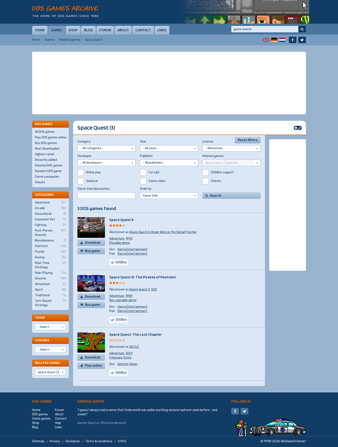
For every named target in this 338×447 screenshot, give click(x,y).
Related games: (213, 156)
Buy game (92, 251)
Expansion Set (50, 219)
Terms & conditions (98, 441)
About (123, 30)
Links (161, 30)
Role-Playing (50, 273)
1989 (129, 296)
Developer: (84, 156)
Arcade (50, 208)
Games (56, 30)
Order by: (146, 189)
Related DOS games (49, 165)
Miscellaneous (50, 240)
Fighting (50, 225)
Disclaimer (73, 441)
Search (215, 196)
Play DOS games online (50, 137)
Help (58, 423)
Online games (41, 418)
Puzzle (50, 252)
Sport (50, 290)
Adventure (116, 238)
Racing (50, 257)
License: (208, 141)
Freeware (115, 357)
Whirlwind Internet (293, 441)
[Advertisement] (169, 83)
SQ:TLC (134, 347)
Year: (143, 141)
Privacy (55, 441)
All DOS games (45, 132)
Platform (50, 246)
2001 (129, 353)
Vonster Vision (127, 364)
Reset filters (248, 140)
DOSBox (121, 262)
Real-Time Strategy (50, 265)
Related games (69, 40)
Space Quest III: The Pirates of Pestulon (142, 277)
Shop (73, 30)
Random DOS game (48, 171)
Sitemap (38, 441)
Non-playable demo (122, 300)
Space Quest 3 (139, 289)
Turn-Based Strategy (50, 303)
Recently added (46, 160)
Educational (50, 214)
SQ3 (154, 289)
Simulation (50, 284)
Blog (88, 30)
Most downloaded (47, 149)
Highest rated (44, 154)
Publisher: (146, 156)
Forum (105, 30)
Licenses (42, 340)
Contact (143, 30)
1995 (129, 238)
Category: (84, 141)
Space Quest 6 (121, 219)
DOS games (42, 401)
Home (40, 30)
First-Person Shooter (50, 233)
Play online (93, 365)
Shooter (50, 278)
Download (92, 243)
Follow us (241, 401)
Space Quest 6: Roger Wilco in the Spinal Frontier (163, 232)
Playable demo (119, 243)
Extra (127, 357)
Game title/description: (93, 189)
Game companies (47, 177)
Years (40, 317)
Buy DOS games (46, 143)
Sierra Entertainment (132, 249)
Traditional (50, 295)
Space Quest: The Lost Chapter (135, 334)
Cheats (40, 182)
